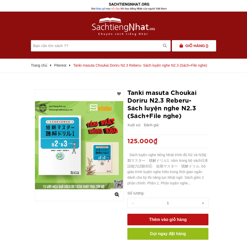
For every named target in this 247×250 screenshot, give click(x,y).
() (196, 45)
